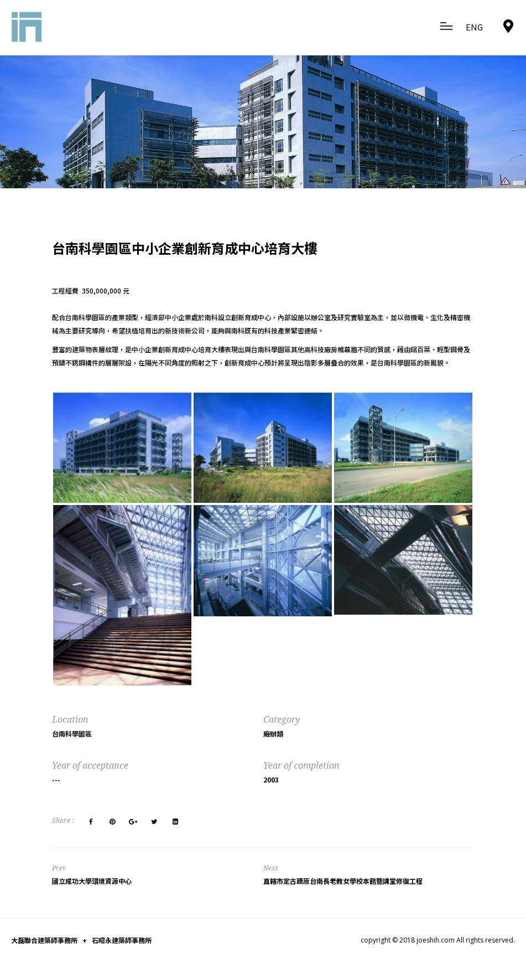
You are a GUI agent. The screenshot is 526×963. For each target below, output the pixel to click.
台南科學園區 (72, 733)
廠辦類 (273, 733)
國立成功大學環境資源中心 (92, 880)
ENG (474, 27)
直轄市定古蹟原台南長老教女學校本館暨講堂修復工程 (343, 880)
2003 (271, 779)
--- (56, 779)
